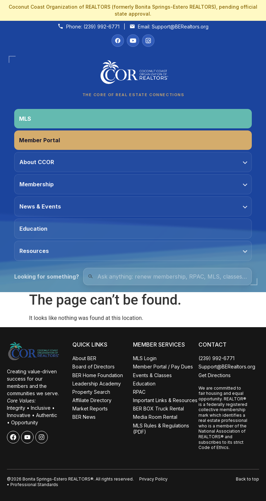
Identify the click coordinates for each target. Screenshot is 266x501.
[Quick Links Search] (167, 276)
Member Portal (39, 140)
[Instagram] (148, 40)
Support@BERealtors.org (180, 26)
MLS (25, 118)
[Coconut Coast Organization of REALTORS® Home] (133, 74)
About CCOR (133, 162)
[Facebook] (118, 40)
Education (33, 228)
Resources (133, 250)
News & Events (133, 206)
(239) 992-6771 (101, 26)
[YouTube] (133, 40)
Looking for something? (46, 276)
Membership (133, 184)
